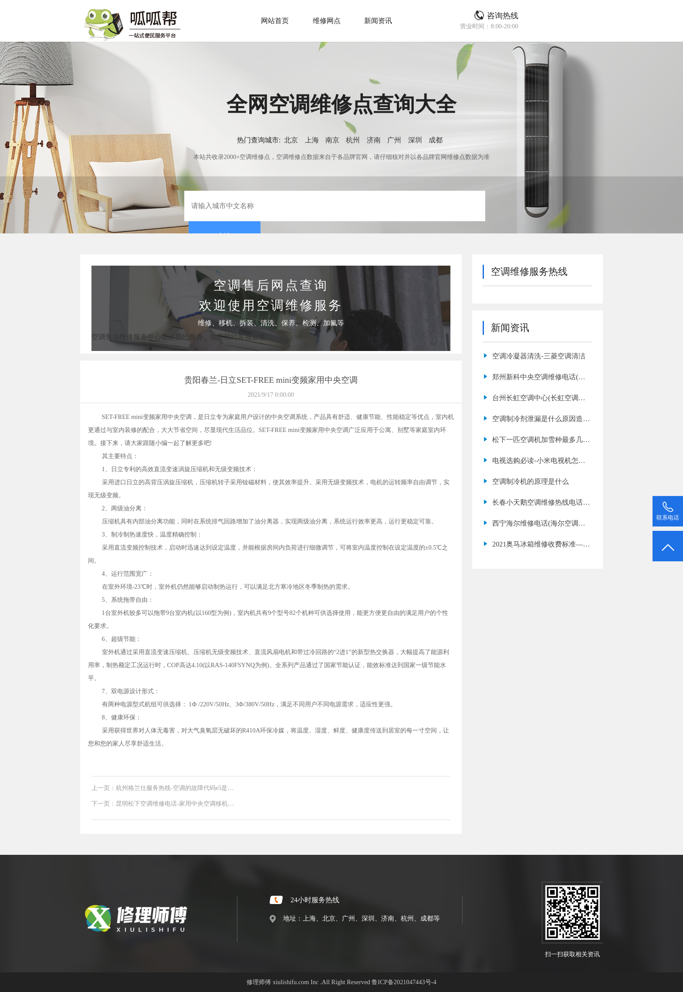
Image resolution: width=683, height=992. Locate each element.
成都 (436, 140)
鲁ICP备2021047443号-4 (404, 982)
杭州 (353, 140)
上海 (312, 140)
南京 (332, 140)
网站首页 (275, 20)
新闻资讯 (378, 20)
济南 (374, 140)
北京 (291, 140)
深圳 (415, 140)
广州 (394, 140)
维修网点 (327, 20)
